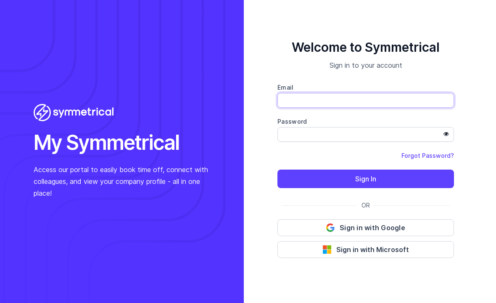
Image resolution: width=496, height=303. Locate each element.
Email (285, 87)
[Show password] (446, 134)
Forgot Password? (427, 155)
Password (292, 121)
